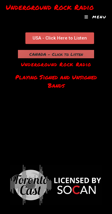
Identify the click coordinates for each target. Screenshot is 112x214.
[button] (59, 38)
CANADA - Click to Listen (56, 54)
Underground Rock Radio (50, 7)
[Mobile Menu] (95, 17)
